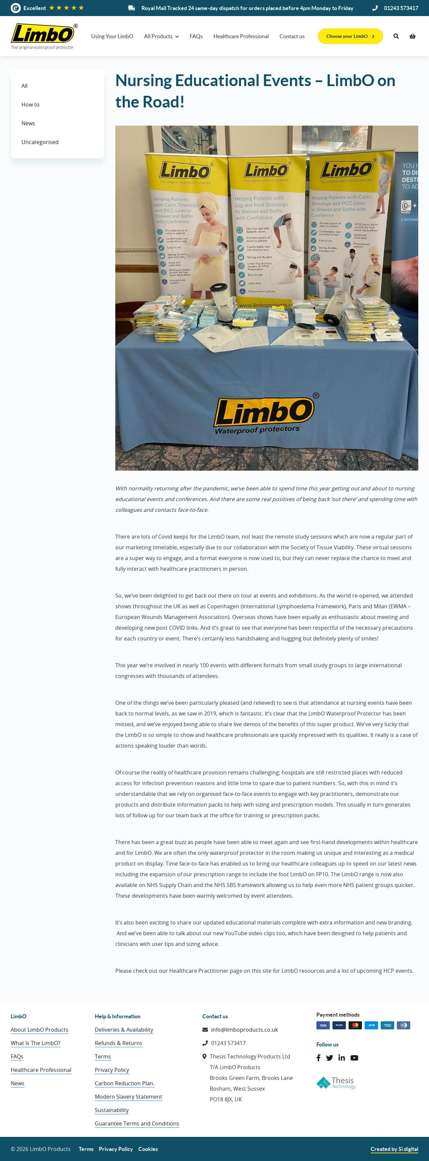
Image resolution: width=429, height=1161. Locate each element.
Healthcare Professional (241, 36)
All (24, 85)
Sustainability (112, 1110)
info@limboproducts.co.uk (244, 1029)
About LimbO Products (39, 1029)
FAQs (196, 36)
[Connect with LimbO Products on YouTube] (354, 1058)
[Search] (396, 36)
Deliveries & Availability (124, 1029)
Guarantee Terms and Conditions (137, 1123)
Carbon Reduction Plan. (125, 1083)
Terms (103, 1056)
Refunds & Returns (118, 1043)
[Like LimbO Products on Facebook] (318, 1058)
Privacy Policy (112, 1070)
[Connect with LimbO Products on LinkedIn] (342, 1058)
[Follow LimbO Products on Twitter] (329, 1058)
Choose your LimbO (350, 36)
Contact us (292, 36)
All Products (158, 36)
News (28, 123)
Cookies (148, 1149)
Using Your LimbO (112, 36)
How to (30, 104)
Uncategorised (40, 142)
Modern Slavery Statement (128, 1096)
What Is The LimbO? (35, 1043)
